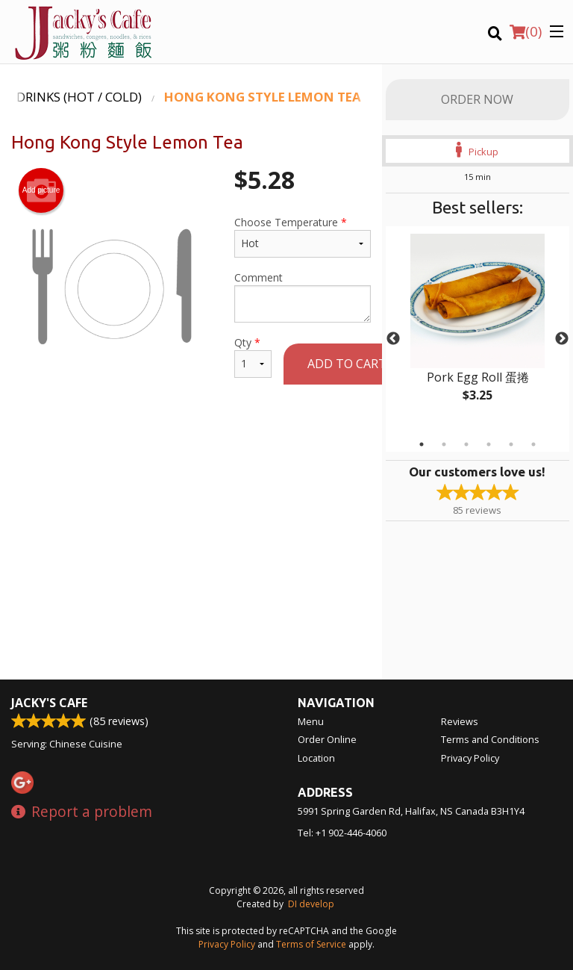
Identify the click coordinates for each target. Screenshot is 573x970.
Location (316, 758)
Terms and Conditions (490, 739)
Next (561, 339)
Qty (253, 356)
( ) (526, 31)
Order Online (327, 739)
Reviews (459, 721)
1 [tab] (421, 444)
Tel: (342, 832)
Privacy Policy (470, 758)
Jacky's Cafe (49, 702)
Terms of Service (311, 944)
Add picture (41, 190)
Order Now (477, 99)
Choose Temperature (302, 236)
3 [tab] (466, 444)
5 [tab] (511, 444)
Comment (302, 296)
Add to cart (346, 363)
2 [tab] (443, 444)
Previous (393, 339)
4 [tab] (488, 444)
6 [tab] (533, 444)
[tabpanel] (477, 330)
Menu (311, 721)
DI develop (311, 904)
